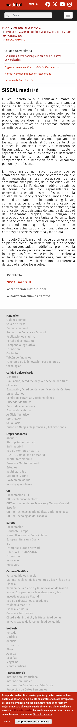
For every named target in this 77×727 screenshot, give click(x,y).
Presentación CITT (17, 495)
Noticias (11, 637)
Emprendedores (16, 434)
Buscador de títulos (18, 402)
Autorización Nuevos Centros (28, 296)
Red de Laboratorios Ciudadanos (27, 601)
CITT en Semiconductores (22, 499)
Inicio (5, 28)
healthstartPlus (16, 471)
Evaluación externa (18, 410)
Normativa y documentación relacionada (28, 73)
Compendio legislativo (20, 345)
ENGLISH (33, 4)
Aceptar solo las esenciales (33, 723)
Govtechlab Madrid (18, 480)
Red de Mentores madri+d (22, 450)
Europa (10, 523)
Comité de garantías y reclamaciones (30, 398)
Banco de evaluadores (20, 406)
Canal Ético (13, 693)
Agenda (11, 653)
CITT (9, 491)
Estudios (11, 467)
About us (12, 438)
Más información (42, 716)
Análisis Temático (17, 414)
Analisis (11, 641)
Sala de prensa (16, 324)
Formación (13, 349)
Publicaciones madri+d (20, 336)
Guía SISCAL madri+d (48, 67)
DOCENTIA (14, 275)
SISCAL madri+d (19, 282)
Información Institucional (22, 677)
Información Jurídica (19, 681)
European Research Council (23, 539)
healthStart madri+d (19, 459)
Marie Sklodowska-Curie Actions (26, 535)
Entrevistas (13, 645)
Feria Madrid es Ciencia (21, 575)
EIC (8, 543)
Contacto (12, 353)
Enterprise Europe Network (23, 548)
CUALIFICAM (13, 419)
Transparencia (15, 673)
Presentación (14, 527)
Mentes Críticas (16, 666)
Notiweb (11, 628)
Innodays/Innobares (19, 484)
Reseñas (11, 658)
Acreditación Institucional (26, 289)
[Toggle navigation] (68, 15)
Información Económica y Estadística (29, 685)
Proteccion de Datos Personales (26, 689)
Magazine (12, 662)
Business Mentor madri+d (22, 463)
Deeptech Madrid (17, 476)
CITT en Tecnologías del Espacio (26, 516)
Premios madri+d (17, 328)
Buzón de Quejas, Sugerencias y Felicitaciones (36, 427)
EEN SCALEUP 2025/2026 (21, 552)
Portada (11, 632)
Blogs (9, 649)
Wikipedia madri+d (18, 605)
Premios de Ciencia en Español (26, 332)
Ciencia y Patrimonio (19, 613)
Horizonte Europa (17, 531)
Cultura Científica (17, 571)
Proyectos (12, 564)
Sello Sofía (13, 423)
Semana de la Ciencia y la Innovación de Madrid (37, 588)
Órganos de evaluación (18, 67)
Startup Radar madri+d (20, 442)
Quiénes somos (16, 320)
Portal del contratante (20, 341)
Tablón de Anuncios (18, 357)
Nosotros (12, 377)
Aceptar (8, 723)
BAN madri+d (14, 446)
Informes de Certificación (19, 80)
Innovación (13, 560)
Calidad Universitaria (18, 51)
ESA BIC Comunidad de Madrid (25, 455)
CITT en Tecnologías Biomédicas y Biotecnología (37, 512)
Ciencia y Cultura (17, 609)
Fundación (12, 315)
